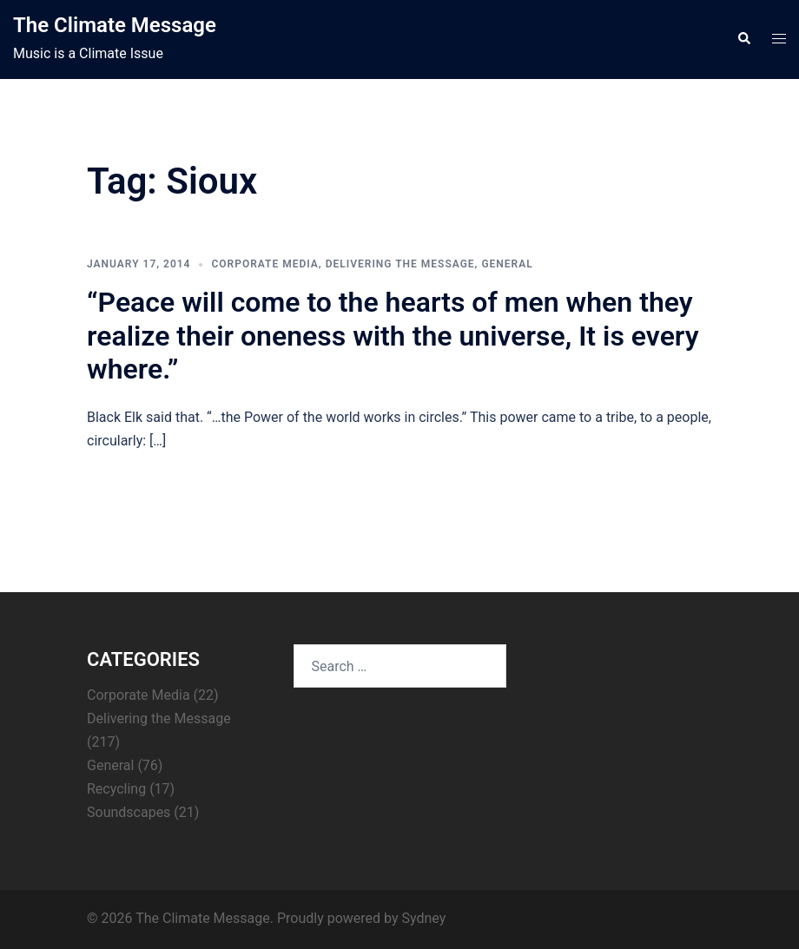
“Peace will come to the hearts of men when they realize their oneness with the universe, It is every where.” (393, 336)
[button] (743, 39)
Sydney (423, 918)
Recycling (116, 789)
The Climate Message (114, 25)
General (506, 264)
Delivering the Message (400, 264)
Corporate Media (264, 264)
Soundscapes (128, 812)
